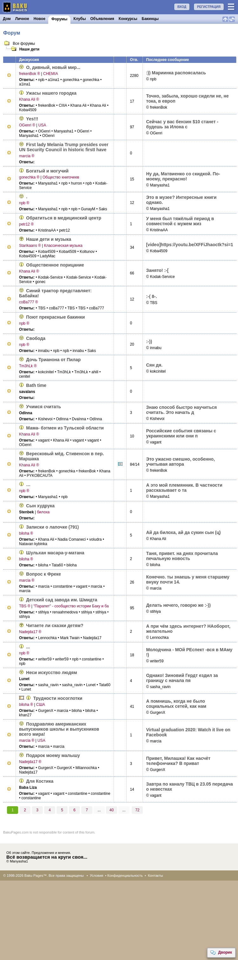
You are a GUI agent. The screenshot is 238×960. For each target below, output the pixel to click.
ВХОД (181, 7)
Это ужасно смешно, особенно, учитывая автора (180, 461)
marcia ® (26, 156)
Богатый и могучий (47, 170)
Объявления (102, 19)
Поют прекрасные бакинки (55, 317)
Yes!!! (32, 118)
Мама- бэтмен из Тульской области (65, 427)
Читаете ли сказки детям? (54, 625)
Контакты (155, 875)
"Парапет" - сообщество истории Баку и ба (71, 606)
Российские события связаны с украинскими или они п (181, 433)
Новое (39, 19)
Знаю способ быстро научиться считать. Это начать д (181, 410)
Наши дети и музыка (48, 239)
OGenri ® (27, 125)
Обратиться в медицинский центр (63, 217)
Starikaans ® (30, 245)
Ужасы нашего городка (51, 93)
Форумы (59, 19)
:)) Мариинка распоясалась (176, 72)
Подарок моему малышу (53, 755)
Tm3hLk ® (28, 366)
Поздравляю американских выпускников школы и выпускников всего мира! (59, 729)
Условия (96, 875)
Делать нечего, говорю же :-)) (178, 605)
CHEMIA (50, 73)
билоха (43, 512)
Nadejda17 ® (30, 632)
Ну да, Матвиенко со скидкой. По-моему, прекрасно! (183, 176)
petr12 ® (26, 224)
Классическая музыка (63, 245)
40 (111, 810)
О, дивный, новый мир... (53, 67)
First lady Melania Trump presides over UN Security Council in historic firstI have (63, 147)
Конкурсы (128, 19)
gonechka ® (29, 177)
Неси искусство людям (51, 672)
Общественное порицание (55, 264)
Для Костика (39, 781)
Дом (7, 19)
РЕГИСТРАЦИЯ (209, 7)
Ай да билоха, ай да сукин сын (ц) (183, 532)
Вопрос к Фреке (43, 574)
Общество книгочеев (61, 177)
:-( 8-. (151, 296)
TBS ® (24, 606)
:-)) (149, 341)
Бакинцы (150, 19)
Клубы (79, 19)
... (28, 646)
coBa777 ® (28, 302)
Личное (22, 19)
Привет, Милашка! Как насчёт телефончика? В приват (178, 761)
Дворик (221, 953)
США (40, 704)
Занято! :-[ (157, 270)
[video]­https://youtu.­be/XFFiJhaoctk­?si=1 (189, 244)
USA (42, 125)
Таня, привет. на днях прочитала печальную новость (182, 556)
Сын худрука (40, 505)
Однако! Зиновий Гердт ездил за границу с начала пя (182, 678)
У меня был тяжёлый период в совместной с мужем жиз (180, 221)
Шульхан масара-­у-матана (55, 552)
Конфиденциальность (125, 875)
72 (137, 810)
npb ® (24, 203)
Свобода (35, 338)
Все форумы (23, 43)
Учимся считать (43, 406)
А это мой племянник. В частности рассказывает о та (184, 488)
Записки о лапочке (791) (52, 527)
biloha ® (26, 533)
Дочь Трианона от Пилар (53, 359)
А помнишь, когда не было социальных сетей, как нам (176, 704)
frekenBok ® (29, 73)
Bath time (36, 385)
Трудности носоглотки (58, 698)
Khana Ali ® (29, 99)
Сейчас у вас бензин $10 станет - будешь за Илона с (182, 124)
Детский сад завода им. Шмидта (61, 599)
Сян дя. (154, 365)
